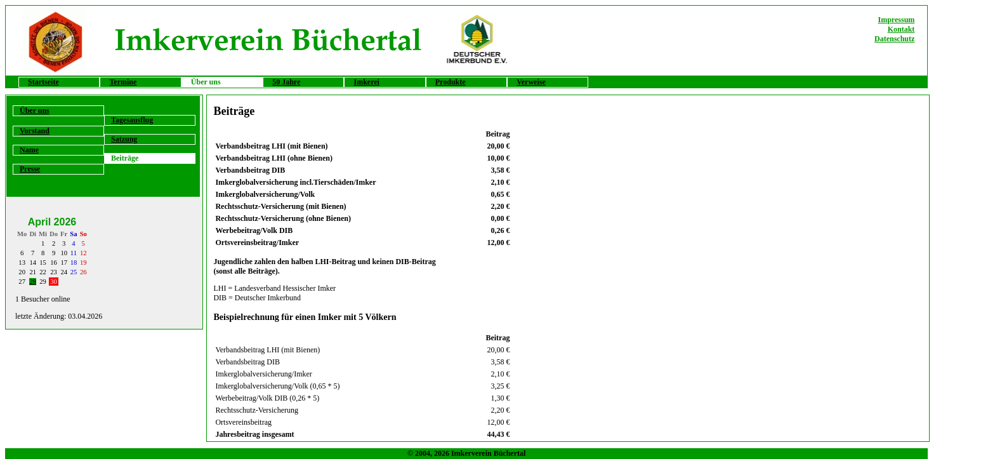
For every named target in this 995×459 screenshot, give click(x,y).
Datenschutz (894, 38)
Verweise (531, 81)
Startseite (43, 81)
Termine (122, 81)
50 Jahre (286, 81)
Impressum (896, 19)
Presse (30, 168)
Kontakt (901, 29)
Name (29, 149)
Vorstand (34, 130)
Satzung (124, 139)
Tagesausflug (132, 120)
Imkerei (366, 81)
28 (32, 281)
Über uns (34, 110)
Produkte (450, 81)
